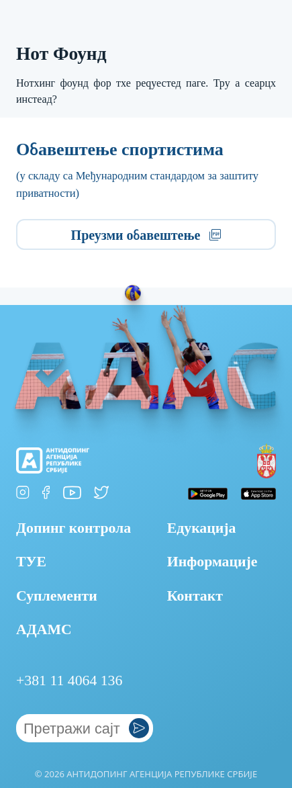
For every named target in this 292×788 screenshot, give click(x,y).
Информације (212, 562)
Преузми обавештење (146, 235)
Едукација (201, 528)
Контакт (195, 596)
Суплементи (56, 596)
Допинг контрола (73, 528)
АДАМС (44, 629)
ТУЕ (31, 562)
